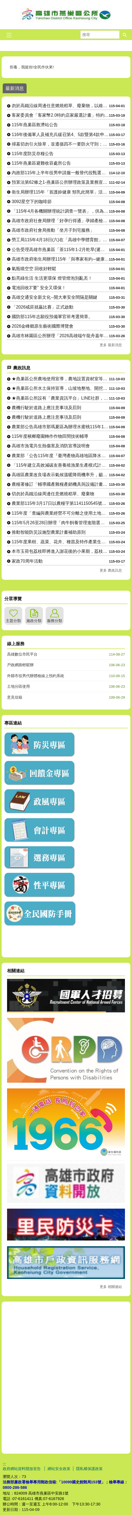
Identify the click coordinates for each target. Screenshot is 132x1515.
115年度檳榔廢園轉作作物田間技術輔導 (50, 436)
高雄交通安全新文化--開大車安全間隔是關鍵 (54, 297)
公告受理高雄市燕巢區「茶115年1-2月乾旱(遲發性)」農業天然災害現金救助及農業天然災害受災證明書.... (60, 249)
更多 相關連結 (111, 1287)
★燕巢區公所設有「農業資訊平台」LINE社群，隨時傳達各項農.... (60, 398)
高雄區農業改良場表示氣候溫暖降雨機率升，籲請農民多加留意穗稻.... (60, 474)
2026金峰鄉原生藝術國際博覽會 (42, 326)
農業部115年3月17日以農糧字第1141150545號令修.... (60, 503)
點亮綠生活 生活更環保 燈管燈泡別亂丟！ (52, 278)
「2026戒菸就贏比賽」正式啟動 (42, 307)
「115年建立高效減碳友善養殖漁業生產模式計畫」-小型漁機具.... (60, 465)
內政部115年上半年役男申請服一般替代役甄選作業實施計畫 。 (60, 172)
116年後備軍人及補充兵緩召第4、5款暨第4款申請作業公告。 (60, 134)
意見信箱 (14, 697)
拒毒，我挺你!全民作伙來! (32, 67)
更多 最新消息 (111, 345)
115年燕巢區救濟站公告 (35, 124)
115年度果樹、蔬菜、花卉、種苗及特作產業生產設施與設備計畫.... (60, 541)
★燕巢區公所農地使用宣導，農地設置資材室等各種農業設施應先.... (60, 378)
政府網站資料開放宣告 (22, 1468)
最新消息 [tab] (14, 88)
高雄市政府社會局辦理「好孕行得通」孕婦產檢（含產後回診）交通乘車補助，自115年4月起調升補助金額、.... (60, 220)
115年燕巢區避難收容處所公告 (41, 163)
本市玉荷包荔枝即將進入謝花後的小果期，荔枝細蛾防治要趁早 (60, 551)
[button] (125, 35)
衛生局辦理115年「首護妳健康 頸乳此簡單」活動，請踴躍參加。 (60, 192)
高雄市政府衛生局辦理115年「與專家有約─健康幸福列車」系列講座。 (60, 259)
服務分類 (54, 620)
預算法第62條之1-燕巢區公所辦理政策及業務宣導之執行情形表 (60, 182)
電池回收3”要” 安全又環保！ (39, 287)
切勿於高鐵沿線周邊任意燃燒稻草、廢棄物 (53, 493)
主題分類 (13, 620)
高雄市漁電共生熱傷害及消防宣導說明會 (51, 445)
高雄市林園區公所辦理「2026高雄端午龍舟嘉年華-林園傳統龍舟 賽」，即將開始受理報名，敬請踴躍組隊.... (60, 335)
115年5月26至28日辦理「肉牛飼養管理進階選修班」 (60, 522)
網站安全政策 (59, 1468)
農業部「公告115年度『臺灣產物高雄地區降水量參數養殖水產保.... (60, 455)
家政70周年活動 (27, 561)
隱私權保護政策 (89, 1468)
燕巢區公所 (66, 14)
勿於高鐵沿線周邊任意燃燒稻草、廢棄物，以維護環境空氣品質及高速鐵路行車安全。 (60, 105)
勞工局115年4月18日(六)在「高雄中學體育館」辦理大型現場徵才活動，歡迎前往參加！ (60, 239)
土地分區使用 (18, 686)
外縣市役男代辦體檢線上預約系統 (35, 676)
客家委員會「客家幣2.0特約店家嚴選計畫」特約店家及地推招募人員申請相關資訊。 (60, 115)
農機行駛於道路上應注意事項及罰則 (46, 407)
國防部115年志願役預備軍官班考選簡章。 (52, 316)
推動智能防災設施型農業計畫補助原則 (49, 532)
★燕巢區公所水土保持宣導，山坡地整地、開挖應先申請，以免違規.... (60, 388)
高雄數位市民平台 (22, 654)
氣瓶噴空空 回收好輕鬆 (34, 268)
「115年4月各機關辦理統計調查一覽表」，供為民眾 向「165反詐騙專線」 (60, 211)
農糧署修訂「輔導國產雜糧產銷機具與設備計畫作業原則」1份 (60, 484)
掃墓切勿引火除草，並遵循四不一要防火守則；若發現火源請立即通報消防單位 (60, 144)
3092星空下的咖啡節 (32, 201)
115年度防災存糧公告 (33, 153)
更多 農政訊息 (111, 570)
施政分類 (34, 620)
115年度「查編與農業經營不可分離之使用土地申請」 (60, 513)
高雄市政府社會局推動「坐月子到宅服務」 (53, 230)
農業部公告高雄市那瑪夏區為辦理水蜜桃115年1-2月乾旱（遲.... (60, 426)
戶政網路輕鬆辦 (20, 665)
